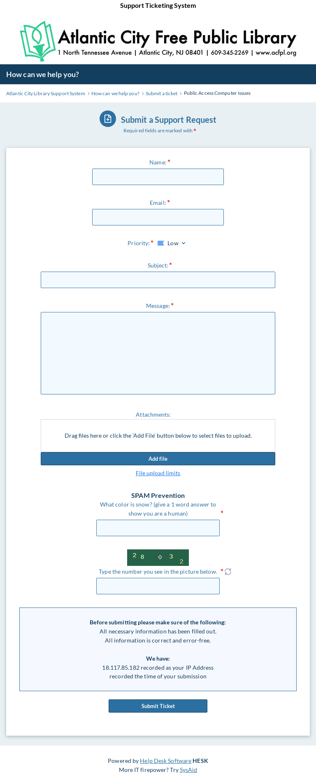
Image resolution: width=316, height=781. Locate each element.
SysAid (189, 769)
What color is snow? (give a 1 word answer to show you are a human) (158, 509)
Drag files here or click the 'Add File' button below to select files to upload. (158, 435)
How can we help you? (42, 74)
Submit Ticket (158, 706)
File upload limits (158, 472)
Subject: (158, 265)
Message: (158, 305)
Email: (158, 202)
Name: (158, 162)
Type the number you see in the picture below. (158, 571)
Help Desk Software (165, 760)
